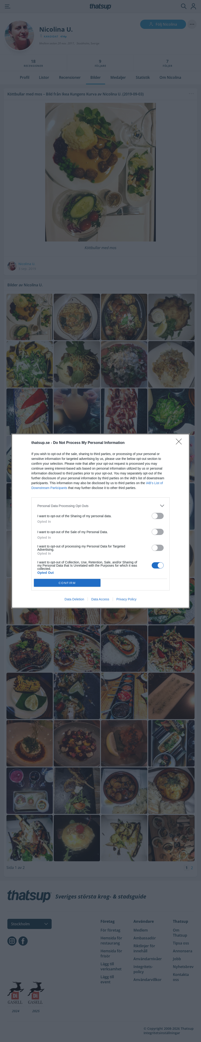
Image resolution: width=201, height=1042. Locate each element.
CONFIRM (67, 583)
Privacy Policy (126, 599)
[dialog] (100, 521)
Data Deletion (74, 599)
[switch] (158, 516)
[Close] (180, 443)
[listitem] (100, 505)
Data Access (100, 599)
